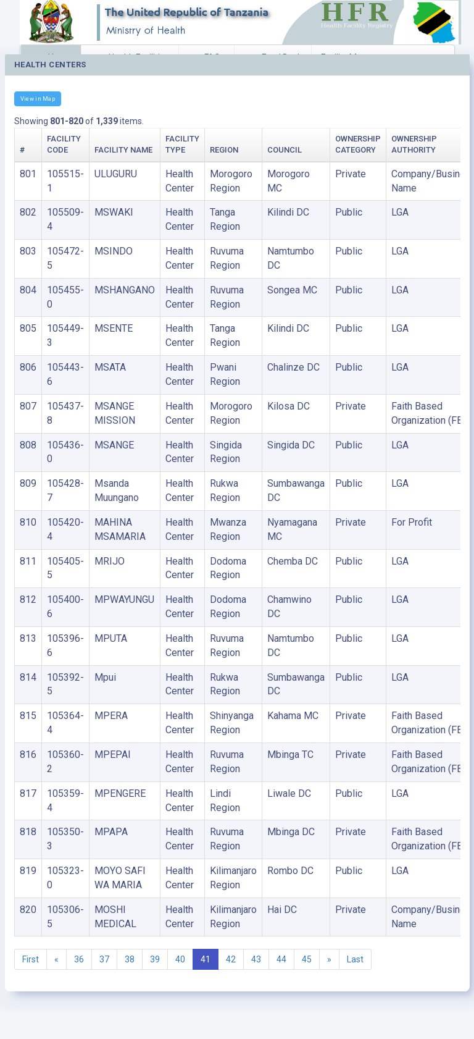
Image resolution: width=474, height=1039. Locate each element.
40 (180, 959)
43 (256, 959)
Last (355, 959)
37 (104, 959)
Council (284, 149)
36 (79, 959)
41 (205, 959)
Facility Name (123, 149)
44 (281, 959)
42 (231, 959)
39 (155, 959)
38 (130, 959)
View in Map (37, 98)
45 (307, 959)
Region (224, 149)
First (30, 959)
